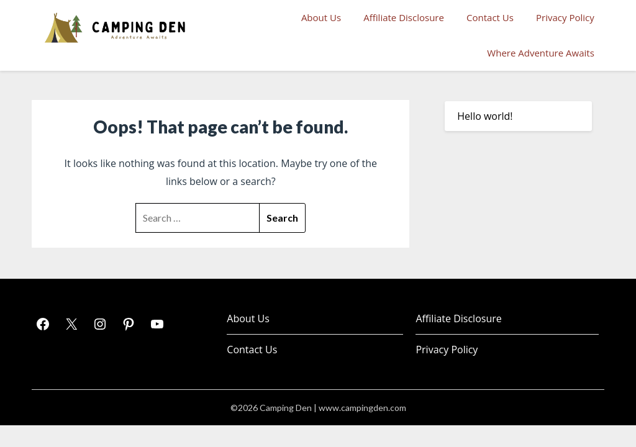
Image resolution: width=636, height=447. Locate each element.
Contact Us (490, 17)
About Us (321, 17)
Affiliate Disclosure (403, 17)
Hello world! (484, 116)
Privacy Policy (565, 17)
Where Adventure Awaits (540, 53)
